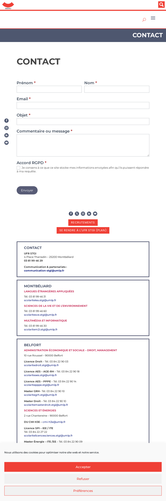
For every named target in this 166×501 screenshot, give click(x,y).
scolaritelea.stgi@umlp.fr (40, 300)
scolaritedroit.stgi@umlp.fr (41, 365)
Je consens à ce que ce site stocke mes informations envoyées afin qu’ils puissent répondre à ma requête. (83, 169)
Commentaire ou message (44, 131)
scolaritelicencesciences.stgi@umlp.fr (48, 435)
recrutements (83, 222)
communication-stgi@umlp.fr (44, 270)
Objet (23, 115)
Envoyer (27, 190)
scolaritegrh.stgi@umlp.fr (40, 394)
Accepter (83, 467)
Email (24, 99)
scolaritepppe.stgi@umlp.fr (41, 384)
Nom (90, 83)
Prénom (26, 83)
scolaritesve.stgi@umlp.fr (40, 314)
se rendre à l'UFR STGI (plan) (83, 230)
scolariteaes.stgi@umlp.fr (40, 375)
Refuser (83, 479)
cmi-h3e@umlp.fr (54, 421)
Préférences (83, 491)
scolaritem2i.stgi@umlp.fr (40, 329)
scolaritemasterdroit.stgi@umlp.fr (46, 404)
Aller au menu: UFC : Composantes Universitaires (8, 5)
